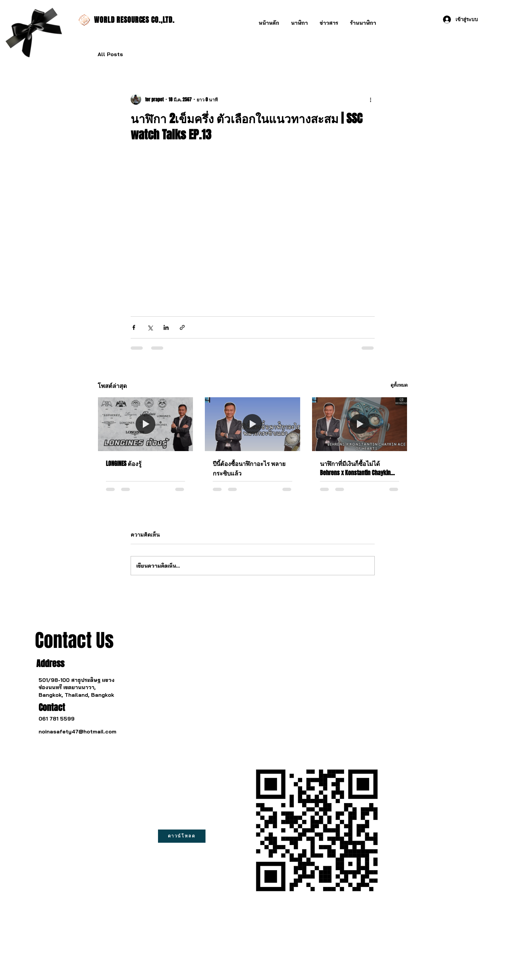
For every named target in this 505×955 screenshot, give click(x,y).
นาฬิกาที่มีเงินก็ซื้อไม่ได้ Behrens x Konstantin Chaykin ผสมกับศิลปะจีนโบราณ (355, 468)
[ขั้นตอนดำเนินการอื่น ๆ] (371, 99)
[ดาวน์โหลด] (181, 836)
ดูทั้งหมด (399, 384)
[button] (299, 20)
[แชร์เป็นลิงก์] (182, 327)
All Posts (110, 54)
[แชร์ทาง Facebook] (134, 327)
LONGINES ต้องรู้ (124, 463)
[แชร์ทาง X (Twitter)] (150, 327)
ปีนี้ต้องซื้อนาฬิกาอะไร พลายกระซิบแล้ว (249, 468)
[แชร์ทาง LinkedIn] (166, 327)
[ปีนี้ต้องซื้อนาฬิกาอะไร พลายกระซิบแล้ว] (252, 424)
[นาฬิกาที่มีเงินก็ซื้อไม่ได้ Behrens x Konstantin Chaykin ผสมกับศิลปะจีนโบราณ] (359, 424)
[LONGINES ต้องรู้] (145, 424)
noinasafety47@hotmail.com (77, 731)
